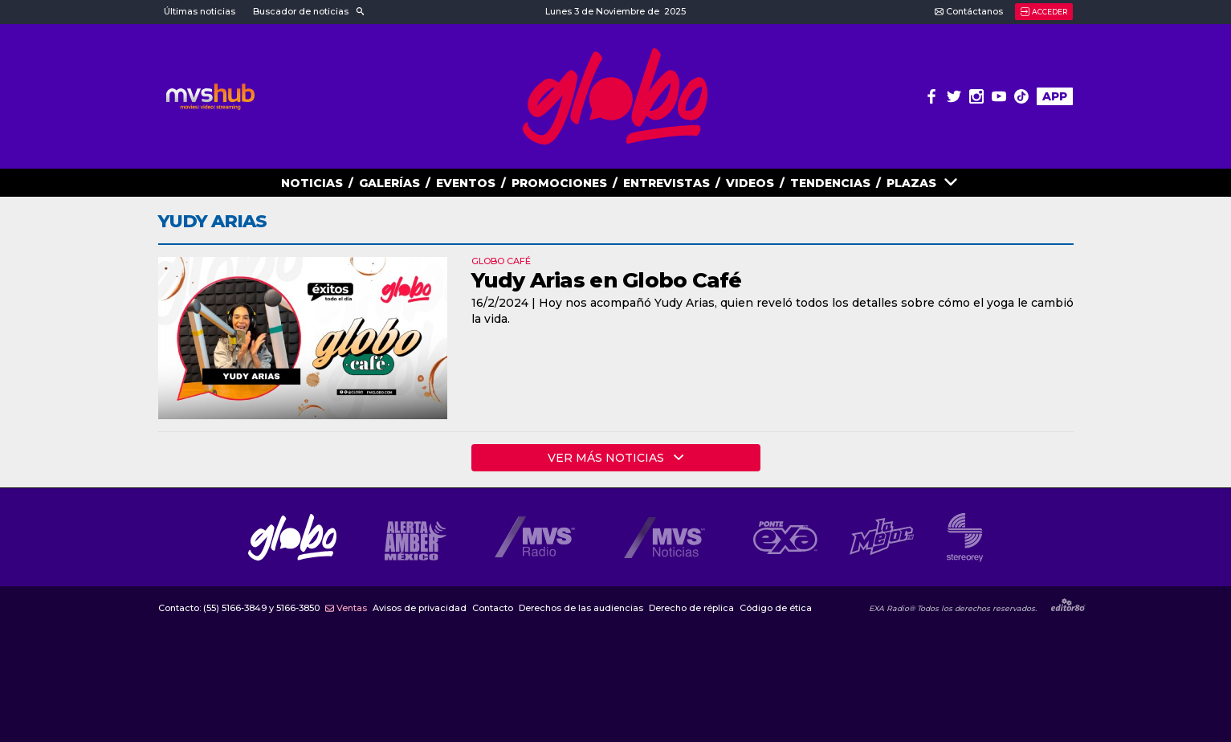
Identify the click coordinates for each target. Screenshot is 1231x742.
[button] (309, 12)
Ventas (346, 608)
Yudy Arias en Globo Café (606, 280)
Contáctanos (969, 11)
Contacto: (239, 608)
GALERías (389, 183)
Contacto (492, 608)
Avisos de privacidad (420, 608)
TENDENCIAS (830, 183)
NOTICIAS (312, 183)
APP (1054, 96)
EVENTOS (465, 183)
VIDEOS (750, 183)
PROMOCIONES (559, 183)
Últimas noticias (199, 11)
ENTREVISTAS (666, 183)
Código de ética (776, 608)
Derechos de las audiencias (581, 608)
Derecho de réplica (691, 608)
